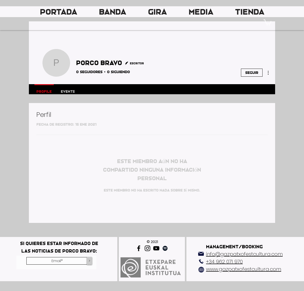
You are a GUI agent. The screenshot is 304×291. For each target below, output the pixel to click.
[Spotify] (165, 248)
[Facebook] (138, 248)
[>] (89, 261)
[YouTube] (156, 248)
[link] (267, 22)
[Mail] (201, 254)
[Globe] (201, 269)
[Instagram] (147, 248)
